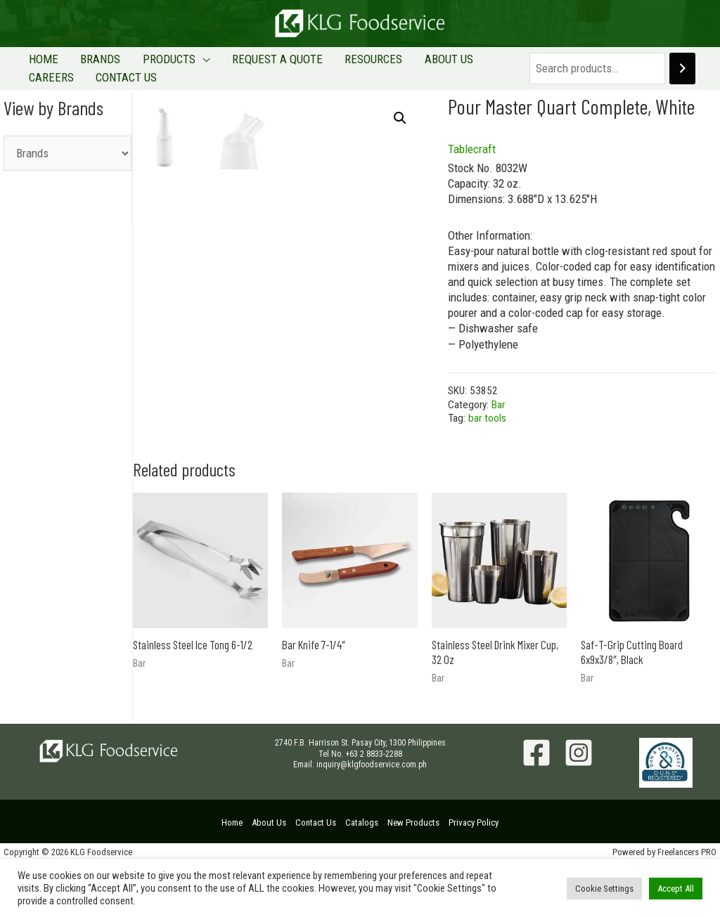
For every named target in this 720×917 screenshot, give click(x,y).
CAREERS (464, 63)
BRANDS (88, 63)
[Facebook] (536, 807)
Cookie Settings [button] (604, 888)
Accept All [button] (675, 888)
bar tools (487, 435)
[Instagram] (578, 807)
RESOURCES (337, 63)
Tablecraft (472, 165)
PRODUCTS (148, 63)
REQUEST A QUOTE (248, 63)
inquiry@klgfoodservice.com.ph (371, 819)
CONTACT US (55, 89)
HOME (39, 63)
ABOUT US (404, 63)
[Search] (682, 77)
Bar (498, 421)
